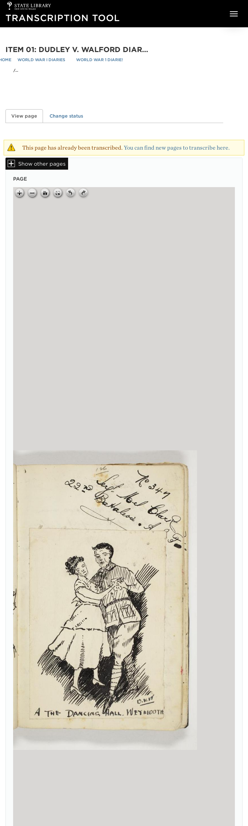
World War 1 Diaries (100, 59)
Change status (66, 116)
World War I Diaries (41, 59)
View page (27, 116)
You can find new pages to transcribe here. (177, 147)
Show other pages (42, 164)
